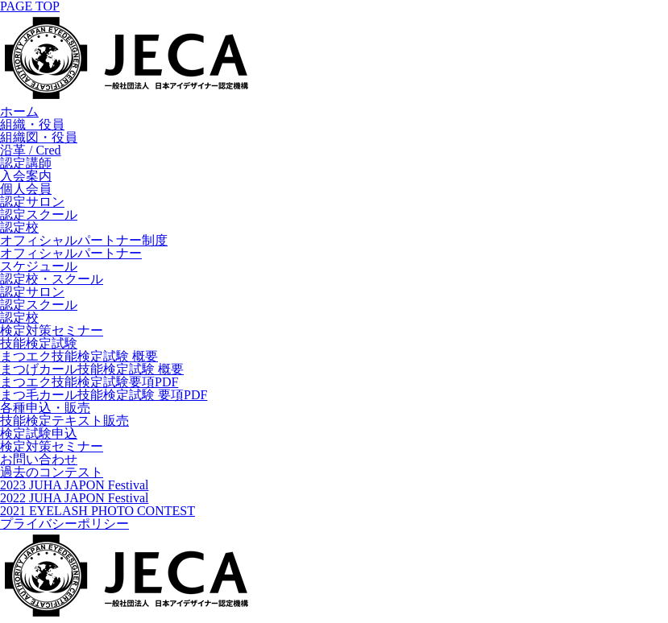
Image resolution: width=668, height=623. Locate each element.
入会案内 (26, 176)
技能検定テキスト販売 (64, 420)
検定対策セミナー (51, 330)
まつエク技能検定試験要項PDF (89, 382)
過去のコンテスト (51, 472)
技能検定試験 (38, 343)
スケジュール (38, 266)
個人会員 (26, 189)
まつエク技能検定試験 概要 (79, 356)
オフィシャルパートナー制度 (84, 240)
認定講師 (26, 163)
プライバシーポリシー (64, 523)
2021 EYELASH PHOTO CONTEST (97, 511)
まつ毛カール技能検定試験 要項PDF (103, 395)
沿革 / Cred (30, 150)
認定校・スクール (51, 279)
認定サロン (32, 201)
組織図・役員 (38, 137)
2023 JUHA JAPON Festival (74, 485)
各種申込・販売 (45, 408)
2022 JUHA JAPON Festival (74, 498)
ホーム (19, 111)
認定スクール (38, 214)
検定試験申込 (38, 433)
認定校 (19, 227)
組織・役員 (32, 124)
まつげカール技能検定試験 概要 (92, 369)
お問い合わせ (38, 459)
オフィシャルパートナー (71, 253)
